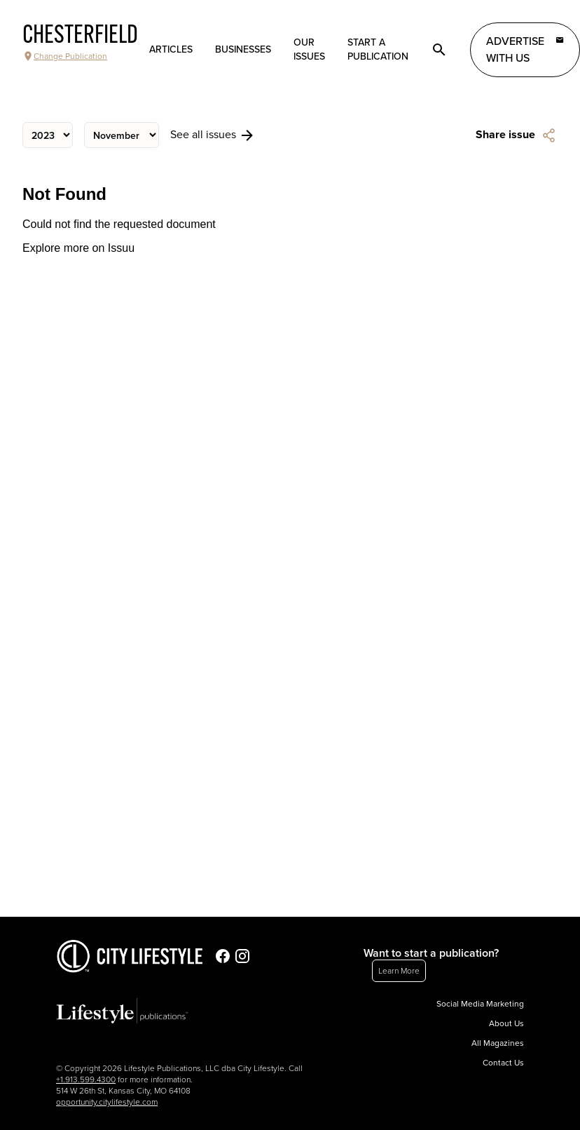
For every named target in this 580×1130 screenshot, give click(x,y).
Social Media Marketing (480, 1004)
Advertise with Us (525, 49)
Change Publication (64, 56)
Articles (171, 49)
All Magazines (497, 1043)
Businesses (243, 49)
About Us (506, 1023)
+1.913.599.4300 (86, 1079)
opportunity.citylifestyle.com (107, 1102)
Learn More (399, 971)
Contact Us (503, 1063)
